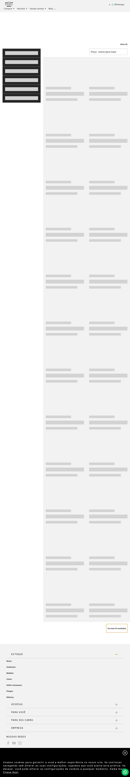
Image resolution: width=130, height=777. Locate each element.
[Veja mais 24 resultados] (116, 628)
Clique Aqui (10, 772)
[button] (121, 44)
